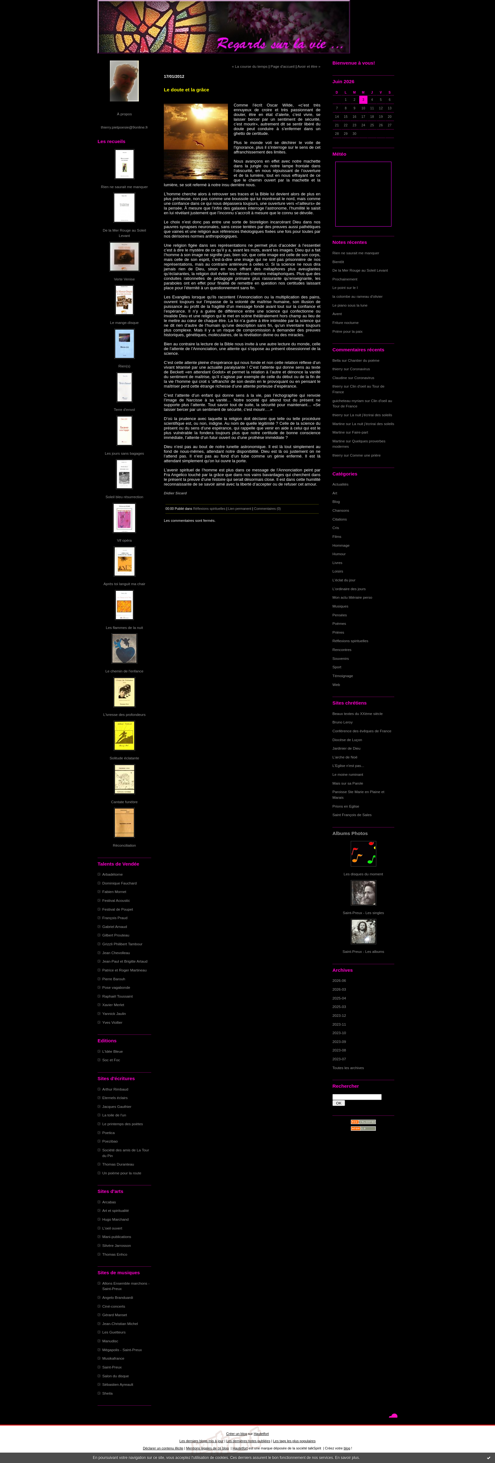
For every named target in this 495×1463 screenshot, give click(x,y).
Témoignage (342, 676)
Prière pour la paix (347, 331)
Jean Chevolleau (116, 953)
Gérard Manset (114, 1315)
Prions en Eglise (345, 806)
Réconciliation (124, 845)
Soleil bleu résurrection (124, 497)
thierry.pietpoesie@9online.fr (124, 127)
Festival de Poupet (117, 909)
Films (336, 536)
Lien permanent (240, 508)
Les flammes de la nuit (124, 627)
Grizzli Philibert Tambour (122, 944)
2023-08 (339, 1050)
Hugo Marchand (115, 1219)
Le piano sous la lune (349, 305)
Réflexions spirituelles (350, 641)
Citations (339, 519)
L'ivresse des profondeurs (124, 714)
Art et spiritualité (115, 1210)
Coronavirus (360, 369)
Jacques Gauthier (116, 1106)
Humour (339, 554)
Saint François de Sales (352, 815)
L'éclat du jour (343, 580)
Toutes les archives (348, 1068)
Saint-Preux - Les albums (363, 951)
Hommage (340, 545)
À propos (124, 114)
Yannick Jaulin (114, 1013)
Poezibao (110, 1141)
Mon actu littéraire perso (352, 597)
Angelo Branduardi (117, 1297)
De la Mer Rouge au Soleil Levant (360, 270)
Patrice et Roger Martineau (124, 970)
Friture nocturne (345, 322)
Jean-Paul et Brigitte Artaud (124, 961)
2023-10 (339, 1033)
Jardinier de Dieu (346, 748)
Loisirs (337, 571)
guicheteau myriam (348, 401)
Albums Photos (350, 833)
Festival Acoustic (116, 900)
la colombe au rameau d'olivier (357, 296)
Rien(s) (124, 366)
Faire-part (360, 432)
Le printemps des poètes (122, 1124)
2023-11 (339, 1024)
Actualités (340, 484)
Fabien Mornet (114, 892)
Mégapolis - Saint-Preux (122, 1350)
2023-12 (339, 1015)
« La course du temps (249, 66)
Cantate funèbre (124, 802)
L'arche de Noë (344, 757)
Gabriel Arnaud (114, 926)
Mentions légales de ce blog (207, 1448)
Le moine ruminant (347, 774)
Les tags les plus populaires (294, 1441)
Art (334, 493)
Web (336, 685)
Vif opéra (124, 540)
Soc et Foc (111, 1060)
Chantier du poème (363, 360)
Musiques (340, 606)
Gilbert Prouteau (115, 935)
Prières (338, 632)
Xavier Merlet (113, 1005)
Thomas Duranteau (118, 1164)
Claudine (339, 378)
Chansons (340, 510)
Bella (336, 360)
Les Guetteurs (114, 1332)
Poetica (108, 1133)
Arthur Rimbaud (115, 1089)
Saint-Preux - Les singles (363, 913)
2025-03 (339, 1007)
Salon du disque (115, 1376)
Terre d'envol (124, 409)
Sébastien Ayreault (117, 1384)
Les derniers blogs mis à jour (201, 1441)
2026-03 (339, 989)
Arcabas (109, 1202)
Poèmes (339, 623)
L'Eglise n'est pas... (348, 765)
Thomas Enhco (114, 1254)
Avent (337, 314)
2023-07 (339, 1059)
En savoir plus (347, 1457)
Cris (335, 528)
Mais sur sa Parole (347, 783)
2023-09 (339, 1042)
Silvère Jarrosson (116, 1245)
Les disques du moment (363, 874)
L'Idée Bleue (112, 1051)
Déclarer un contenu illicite (163, 1448)
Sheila (107, 1393)
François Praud (115, 918)
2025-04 (339, 998)
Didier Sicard (175, 493)
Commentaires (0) (267, 508)
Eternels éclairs (115, 1098)
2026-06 (339, 980)
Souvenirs (340, 658)
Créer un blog (236, 1434)
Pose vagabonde (116, 987)
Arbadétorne (112, 874)
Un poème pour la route (121, 1173)
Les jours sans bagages (124, 453)
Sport (336, 667)
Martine (338, 424)
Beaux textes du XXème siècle (357, 713)
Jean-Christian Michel (120, 1324)
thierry (337, 369)
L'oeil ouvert (112, 1228)
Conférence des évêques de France (361, 731)
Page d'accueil (283, 66)
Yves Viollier (112, 1022)
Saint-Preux (112, 1367)
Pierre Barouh (113, 979)
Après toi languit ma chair (125, 584)
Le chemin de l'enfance (124, 671)
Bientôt (338, 262)
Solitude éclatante (124, 758)
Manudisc (110, 1341)
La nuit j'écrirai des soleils (371, 415)
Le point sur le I (345, 287)
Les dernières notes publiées (248, 1441)
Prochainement (344, 279)
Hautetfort (261, 1434)
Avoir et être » (308, 66)
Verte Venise (124, 279)
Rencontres (341, 650)
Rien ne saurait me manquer (124, 187)
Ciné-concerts (113, 1306)
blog (347, 1448)
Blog (336, 501)
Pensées (339, 615)
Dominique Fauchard (119, 883)
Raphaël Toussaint (117, 996)
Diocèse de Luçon (347, 740)
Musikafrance (113, 1358)
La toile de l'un (114, 1115)
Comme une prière (365, 455)
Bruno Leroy (342, 722)
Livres (337, 563)
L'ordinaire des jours (349, 589)
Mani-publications (116, 1237)
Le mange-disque (124, 322)
